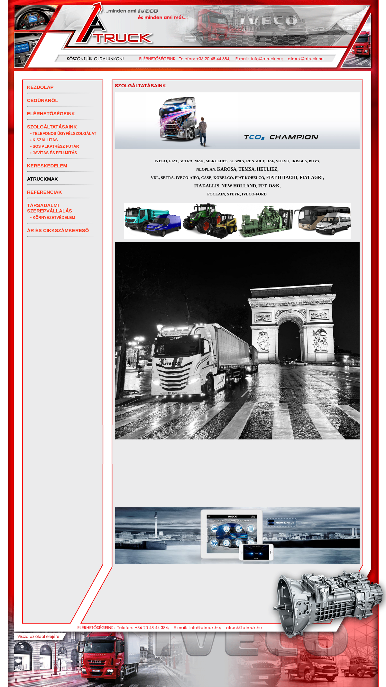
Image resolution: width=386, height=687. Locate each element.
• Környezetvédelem (52, 217)
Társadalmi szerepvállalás (49, 207)
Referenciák (44, 192)
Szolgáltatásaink (52, 126)
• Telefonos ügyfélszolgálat (63, 133)
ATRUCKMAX (42, 179)
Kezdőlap (40, 87)
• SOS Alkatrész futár (54, 146)
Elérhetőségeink (51, 113)
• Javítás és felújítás (53, 153)
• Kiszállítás (44, 140)
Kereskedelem (47, 165)
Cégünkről (42, 100)
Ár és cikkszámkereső (58, 230)
